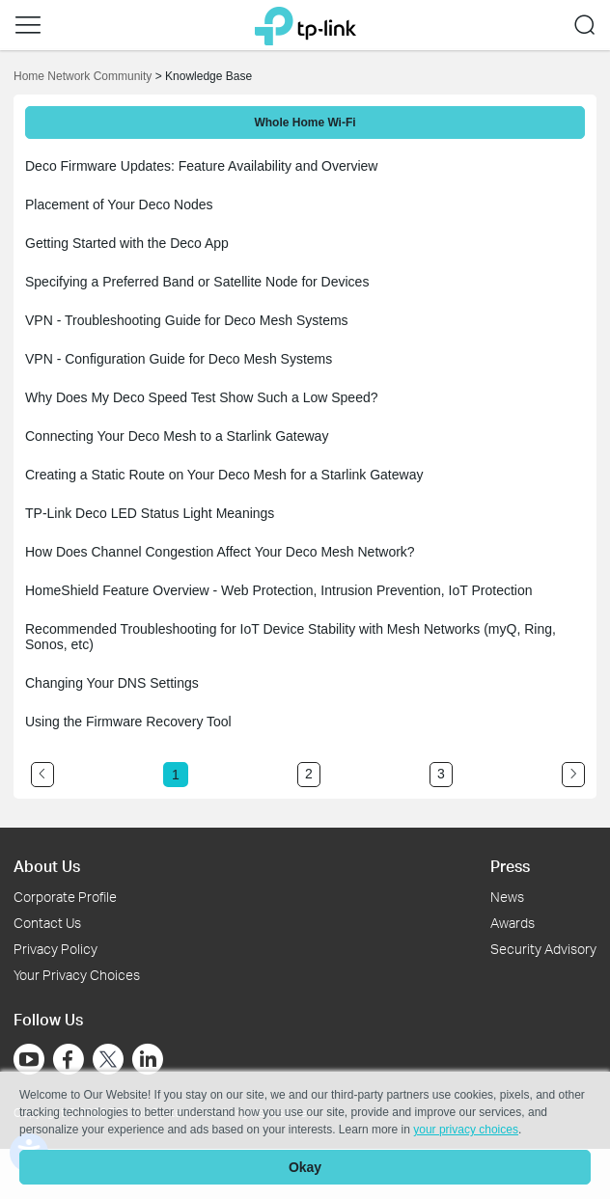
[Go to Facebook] (68, 1059)
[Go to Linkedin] (147, 1059)
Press (510, 866)
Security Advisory (543, 948)
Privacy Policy (55, 948)
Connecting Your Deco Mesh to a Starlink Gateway (176, 436)
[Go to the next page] (573, 774)
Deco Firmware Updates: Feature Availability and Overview (201, 166)
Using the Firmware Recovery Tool (128, 721)
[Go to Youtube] (29, 1059)
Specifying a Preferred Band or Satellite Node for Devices (197, 281)
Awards (512, 922)
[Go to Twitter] (108, 1061)
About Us (47, 866)
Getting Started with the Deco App (127, 243)
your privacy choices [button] (465, 1129)
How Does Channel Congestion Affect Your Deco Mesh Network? (220, 551)
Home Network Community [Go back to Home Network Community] (83, 76)
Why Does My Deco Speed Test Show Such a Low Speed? (201, 397)
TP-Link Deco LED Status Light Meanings (149, 513)
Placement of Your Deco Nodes (119, 204)
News (507, 896)
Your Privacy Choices (77, 975)
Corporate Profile (65, 896)
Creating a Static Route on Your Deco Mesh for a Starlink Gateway (224, 474)
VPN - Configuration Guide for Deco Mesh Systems (178, 359)
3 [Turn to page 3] (441, 773)
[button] (28, 25)
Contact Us (47, 922)
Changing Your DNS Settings (112, 683)
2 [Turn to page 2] (309, 773)
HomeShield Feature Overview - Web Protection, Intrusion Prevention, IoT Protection (279, 590)
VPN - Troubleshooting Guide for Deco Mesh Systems (186, 320)
